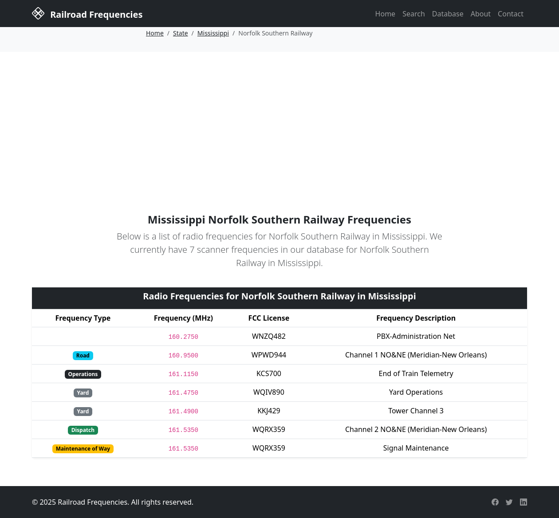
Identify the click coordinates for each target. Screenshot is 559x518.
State (180, 33)
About (481, 14)
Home (385, 14)
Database (448, 14)
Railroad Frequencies (87, 12)
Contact (511, 14)
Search (413, 14)
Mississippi (213, 33)
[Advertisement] (279, 118)
